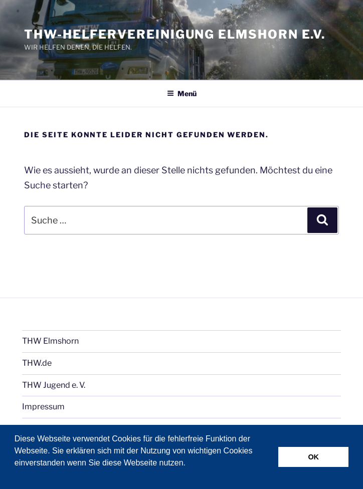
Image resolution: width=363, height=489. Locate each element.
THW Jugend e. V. (53, 385)
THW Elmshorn (50, 341)
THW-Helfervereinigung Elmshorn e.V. (174, 34)
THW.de (37, 363)
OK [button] (313, 457)
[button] (16, 475)
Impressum (43, 406)
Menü (182, 93)
